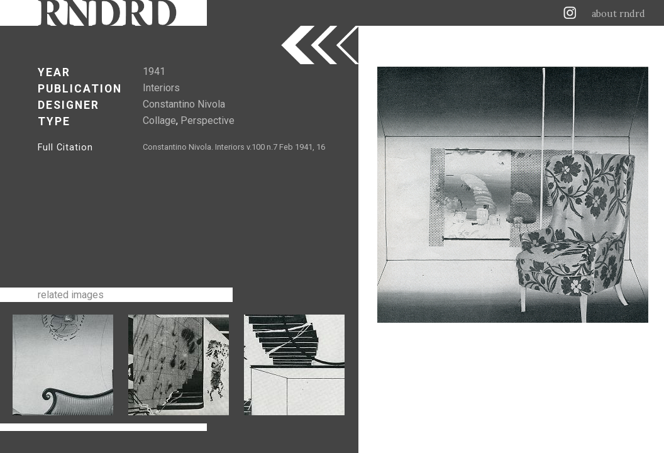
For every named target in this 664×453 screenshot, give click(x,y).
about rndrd (618, 14)
